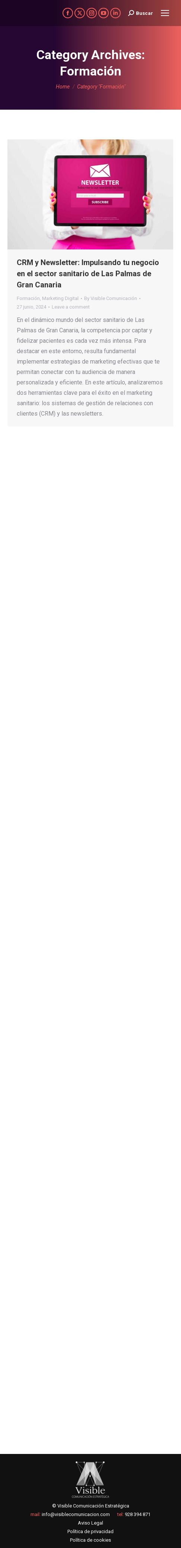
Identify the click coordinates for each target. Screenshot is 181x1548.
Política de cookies (90, 1540)
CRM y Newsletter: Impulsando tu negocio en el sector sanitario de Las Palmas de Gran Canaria (88, 273)
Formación (28, 298)
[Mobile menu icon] (165, 13)
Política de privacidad (90, 1531)
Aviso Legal (90, 1523)
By (110, 298)
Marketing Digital (60, 298)
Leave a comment (71, 307)
